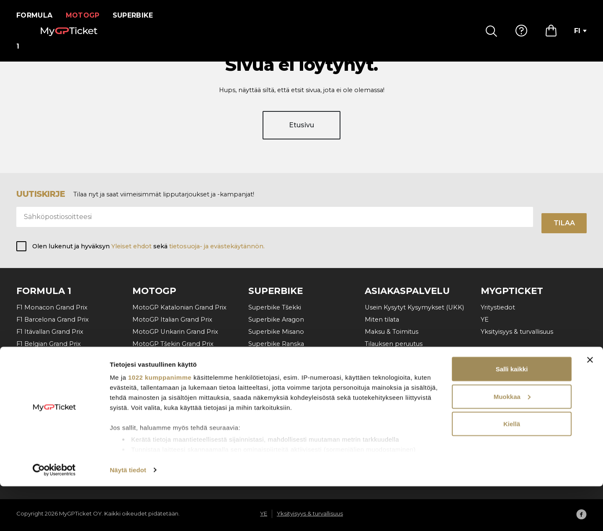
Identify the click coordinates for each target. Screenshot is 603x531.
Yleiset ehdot (131, 246)
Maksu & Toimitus (391, 331)
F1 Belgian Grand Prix (48, 344)
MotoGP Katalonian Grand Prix (179, 307)
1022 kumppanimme (159, 421)
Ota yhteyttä (384, 356)
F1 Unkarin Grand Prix (49, 356)
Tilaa (564, 223)
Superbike (138, 15)
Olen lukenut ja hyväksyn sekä (148, 246)
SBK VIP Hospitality (278, 380)
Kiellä (511, 468)
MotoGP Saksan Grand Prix (173, 377)
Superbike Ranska (276, 344)
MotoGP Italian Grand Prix (172, 319)
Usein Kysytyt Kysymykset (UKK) (414, 307)
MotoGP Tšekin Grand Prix (173, 344)
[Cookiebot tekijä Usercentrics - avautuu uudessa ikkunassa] (54, 514)
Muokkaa (512, 441)
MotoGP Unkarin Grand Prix (175, 331)
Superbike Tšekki (274, 307)
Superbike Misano (276, 331)
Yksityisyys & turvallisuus (517, 331)
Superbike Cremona (279, 356)
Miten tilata (382, 319)
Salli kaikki (512, 413)
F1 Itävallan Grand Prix (49, 331)
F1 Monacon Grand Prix (52, 307)
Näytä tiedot (128, 514)
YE (485, 319)
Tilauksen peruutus (394, 344)
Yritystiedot (498, 307)
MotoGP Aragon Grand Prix (174, 389)
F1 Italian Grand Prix (46, 380)
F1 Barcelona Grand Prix (52, 319)
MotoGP (88, 15)
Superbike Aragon (276, 319)
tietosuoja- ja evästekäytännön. (217, 246)
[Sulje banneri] (590, 404)
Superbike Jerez (273, 368)
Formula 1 (37, 15)
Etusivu (301, 133)
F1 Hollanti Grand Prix (49, 368)
